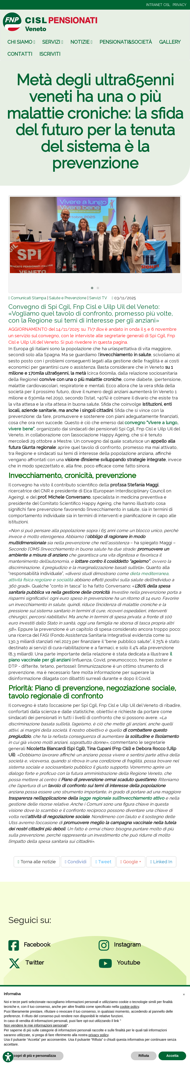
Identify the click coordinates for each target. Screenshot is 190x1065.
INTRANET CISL (158, 5)
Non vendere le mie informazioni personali (35, 1025)
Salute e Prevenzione (67, 298)
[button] (184, 994)
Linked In (161, 861)
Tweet (103, 861)
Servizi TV (98, 298)
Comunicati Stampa (28, 298)
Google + (130, 861)
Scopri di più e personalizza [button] (34, 1056)
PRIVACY (179, 5)
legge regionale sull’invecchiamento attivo (121, 798)
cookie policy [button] (129, 1007)
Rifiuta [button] (144, 1056)
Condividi (76, 861)
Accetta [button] (172, 1056)
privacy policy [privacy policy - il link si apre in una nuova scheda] (98, 1035)
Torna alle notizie (37, 861)
